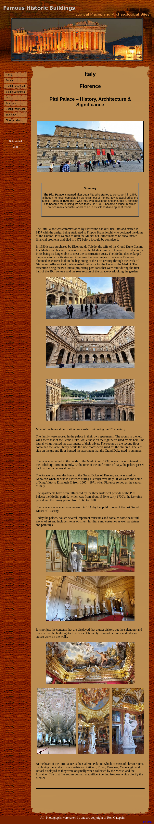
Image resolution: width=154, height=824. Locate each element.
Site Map (147, 821)
